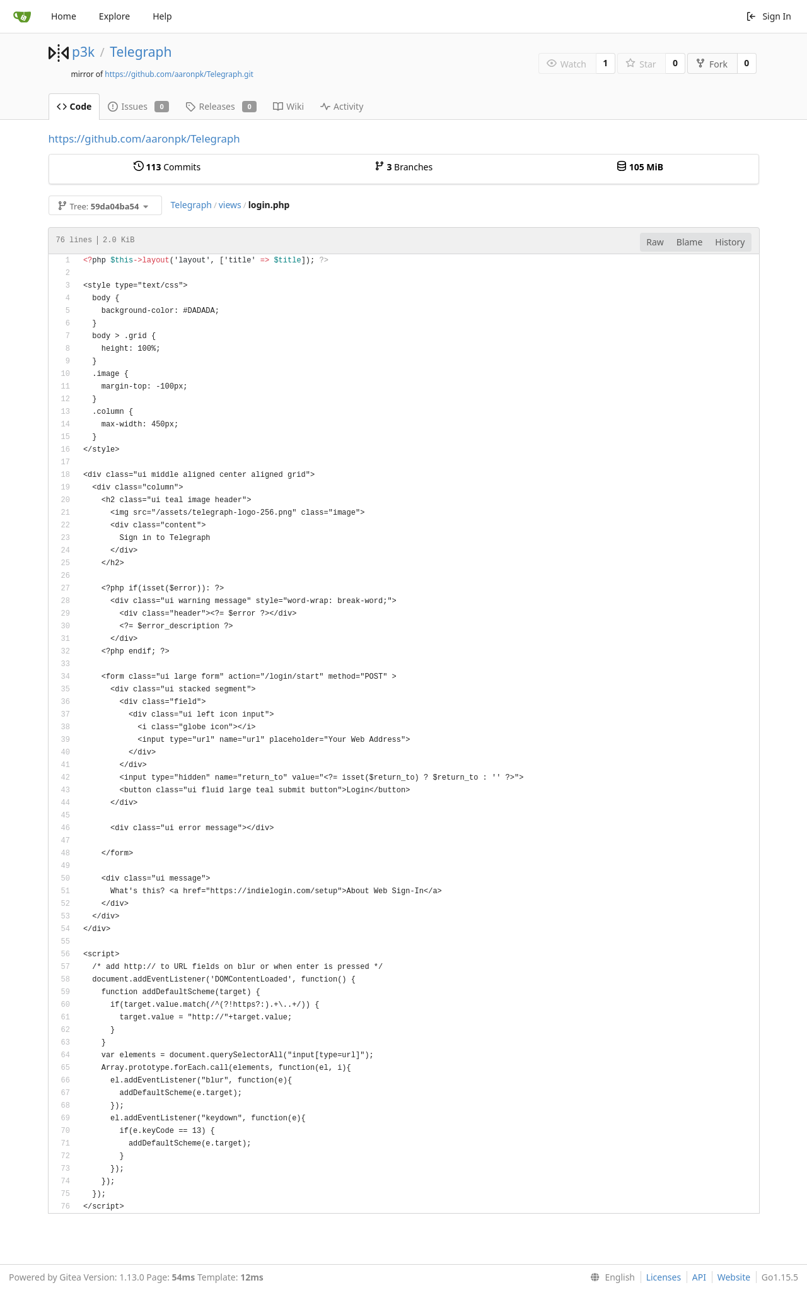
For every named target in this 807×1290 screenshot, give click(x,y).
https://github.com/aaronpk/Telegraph (144, 138)
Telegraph (140, 52)
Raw (655, 242)
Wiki (288, 106)
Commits (167, 167)
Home (63, 16)
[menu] (610, 1277)
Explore (114, 16)
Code (74, 106)
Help (162, 16)
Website (734, 1277)
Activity (341, 106)
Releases (221, 106)
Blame (689, 242)
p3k (83, 52)
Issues (138, 106)
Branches (403, 167)
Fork (711, 64)
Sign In (768, 16)
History (730, 242)
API (699, 1277)
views (230, 205)
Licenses (664, 1277)
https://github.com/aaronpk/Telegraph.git (179, 74)
